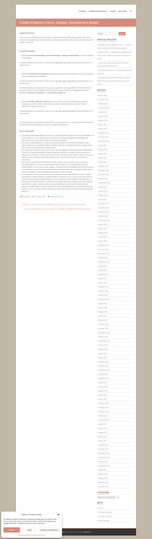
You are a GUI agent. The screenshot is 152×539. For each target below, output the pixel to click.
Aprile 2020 (102, 316)
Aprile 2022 (102, 237)
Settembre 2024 (104, 141)
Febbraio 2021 (103, 287)
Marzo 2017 (102, 441)
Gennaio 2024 (103, 170)
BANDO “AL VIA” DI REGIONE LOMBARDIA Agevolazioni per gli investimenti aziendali (52, 204)
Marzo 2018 (102, 399)
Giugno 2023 (103, 191)
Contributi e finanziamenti (98, 11)
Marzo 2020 (102, 320)
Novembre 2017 (104, 412)
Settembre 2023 (104, 183)
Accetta (12, 530)
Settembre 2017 (104, 420)
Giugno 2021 (103, 270)
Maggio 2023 (103, 195)
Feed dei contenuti (105, 512)
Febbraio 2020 (103, 324)
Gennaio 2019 (103, 366)
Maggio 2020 (103, 312)
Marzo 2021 (102, 283)
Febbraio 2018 (103, 403)
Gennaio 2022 (103, 249)
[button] (58, 514)
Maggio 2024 (103, 154)
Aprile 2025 (102, 124)
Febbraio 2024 (103, 166)
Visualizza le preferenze (49, 530)
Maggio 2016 (103, 478)
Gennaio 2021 (103, 291)
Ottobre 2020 (103, 295)
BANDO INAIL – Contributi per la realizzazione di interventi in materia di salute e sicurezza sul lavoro (114, 55)
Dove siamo (122, 11)
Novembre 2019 (104, 332)
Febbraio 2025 (103, 133)
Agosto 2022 (102, 224)
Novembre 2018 (104, 370)
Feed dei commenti (105, 516)
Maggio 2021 (103, 274)
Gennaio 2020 (103, 328)
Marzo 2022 (102, 241)
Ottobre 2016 (103, 461)
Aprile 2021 (102, 278)
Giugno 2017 (103, 428)
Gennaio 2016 (103, 486)
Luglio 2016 (102, 470)
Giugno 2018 (103, 387)
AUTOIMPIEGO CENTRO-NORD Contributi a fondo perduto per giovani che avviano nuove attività (114, 81)
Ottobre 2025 (103, 104)
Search (122, 34)
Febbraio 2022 (103, 245)
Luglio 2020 (102, 303)
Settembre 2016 (104, 466)
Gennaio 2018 (103, 407)
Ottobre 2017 (103, 416)
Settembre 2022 (104, 220)
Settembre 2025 (104, 108)
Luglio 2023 (102, 187)
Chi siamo (82, 11)
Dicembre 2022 (103, 208)
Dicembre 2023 (103, 174)
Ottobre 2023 (103, 179)
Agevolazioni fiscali (56, 196)
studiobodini (26, 196)
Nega (29, 530)
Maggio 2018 (103, 391)
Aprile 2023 (102, 199)
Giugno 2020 (103, 308)
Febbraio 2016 (103, 482)
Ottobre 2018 (103, 374)
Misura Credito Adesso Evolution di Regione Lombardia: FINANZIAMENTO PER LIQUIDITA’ (59, 209)
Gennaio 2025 (103, 137)
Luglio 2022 (102, 228)
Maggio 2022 (103, 233)
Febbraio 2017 (103, 445)
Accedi (100, 508)
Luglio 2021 (102, 266)
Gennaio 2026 (103, 99)
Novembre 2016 (104, 457)
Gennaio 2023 (103, 203)
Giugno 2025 (103, 116)
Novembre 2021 (104, 253)
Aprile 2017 (102, 437)
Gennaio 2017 (103, 449)
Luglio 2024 (102, 145)
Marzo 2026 (102, 95)
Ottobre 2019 (103, 337)
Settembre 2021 (104, 262)
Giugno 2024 (103, 149)
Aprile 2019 (102, 353)
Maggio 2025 (103, 120)
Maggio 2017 (103, 432)
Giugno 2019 (103, 345)
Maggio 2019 (103, 349)
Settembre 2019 (104, 341)
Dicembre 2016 (103, 453)
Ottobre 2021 (103, 258)
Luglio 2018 (102, 382)
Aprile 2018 (102, 395)
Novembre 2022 (104, 212)
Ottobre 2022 (103, 216)
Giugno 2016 (103, 474)
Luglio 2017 (102, 424)
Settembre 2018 (104, 378)
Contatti (112, 11)
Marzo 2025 (102, 129)
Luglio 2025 (102, 112)
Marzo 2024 (102, 162)
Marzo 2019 (102, 357)
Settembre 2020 (104, 299)
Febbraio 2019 (103, 362)
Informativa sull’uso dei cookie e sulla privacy (31, 535)
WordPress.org (103, 520)
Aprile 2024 (102, 158)
